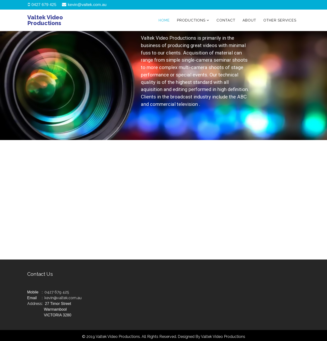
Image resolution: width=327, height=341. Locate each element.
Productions (191, 20)
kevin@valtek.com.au (87, 4)
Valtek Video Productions (45, 20)
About (249, 20)
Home (164, 20)
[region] (163, 85)
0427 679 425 (44, 4)
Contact (225, 20)
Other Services (279, 20)
